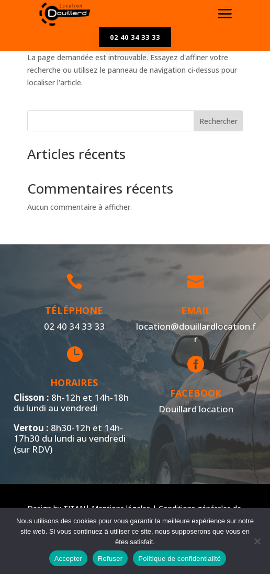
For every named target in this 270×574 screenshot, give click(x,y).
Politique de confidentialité (179, 558)
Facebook (194, 393)
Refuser (110, 558)
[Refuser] (257, 541)
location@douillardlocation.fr (194, 332)
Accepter (68, 558)
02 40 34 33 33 (135, 37)
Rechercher (218, 121)
